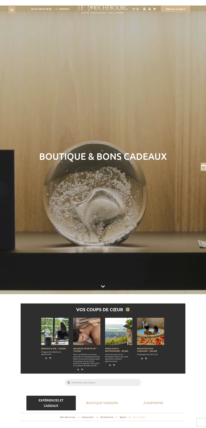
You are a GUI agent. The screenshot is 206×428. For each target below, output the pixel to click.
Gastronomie (88, 417)
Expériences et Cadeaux (51, 403)
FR (134, 8)
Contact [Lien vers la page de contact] (62, 8)
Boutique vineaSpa (102, 403)
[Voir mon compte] (149, 9)
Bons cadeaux (139, 417)
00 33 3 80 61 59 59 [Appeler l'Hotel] (39, 8)
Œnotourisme (107, 417)
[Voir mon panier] (155, 9)
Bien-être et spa (67, 417)
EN (137, 8)
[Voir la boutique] (144, 9)
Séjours (123, 417)
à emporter (153, 403)
